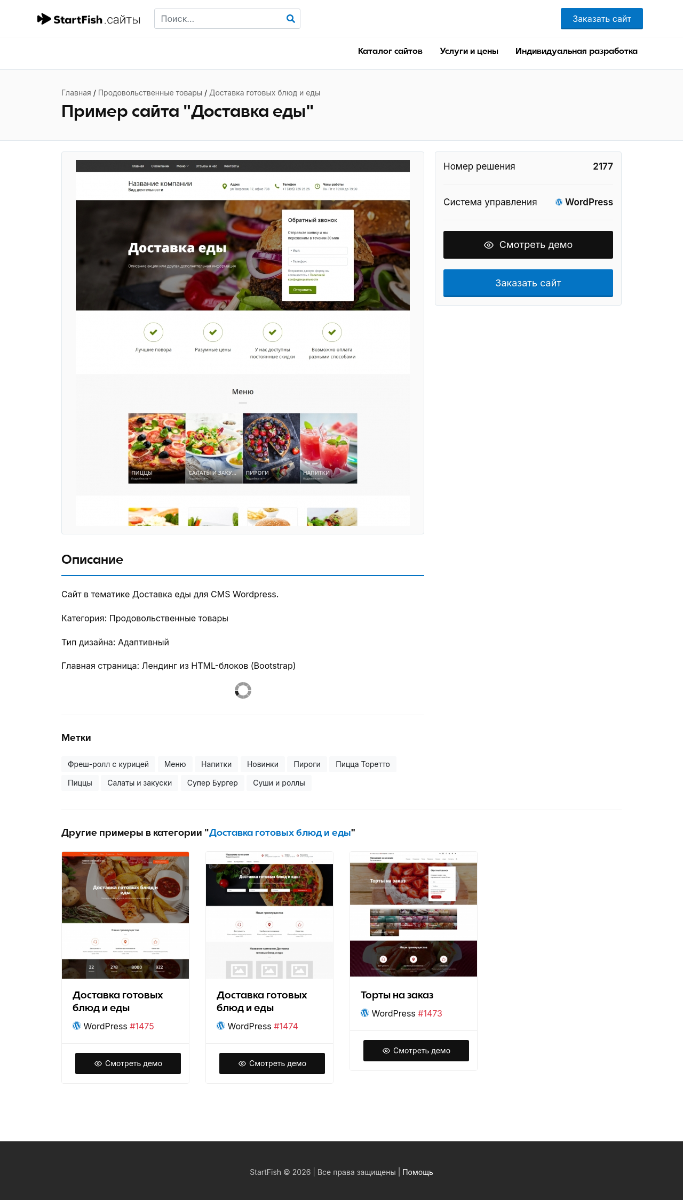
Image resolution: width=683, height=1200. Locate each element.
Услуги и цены (469, 51)
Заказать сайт (602, 18)
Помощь (417, 1172)
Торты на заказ (397, 995)
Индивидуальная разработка (576, 51)
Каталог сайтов (390, 51)
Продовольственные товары (150, 92)
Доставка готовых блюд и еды (264, 92)
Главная (76, 92)
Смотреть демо (528, 244)
